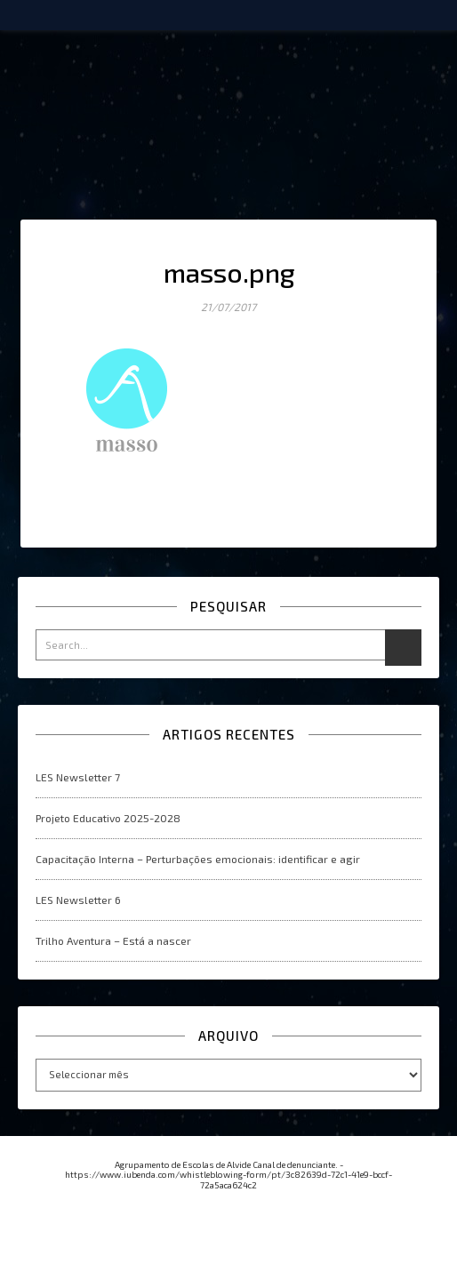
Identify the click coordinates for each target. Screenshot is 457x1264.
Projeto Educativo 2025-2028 (108, 818)
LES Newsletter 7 (78, 777)
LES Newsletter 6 (78, 899)
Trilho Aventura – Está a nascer (113, 940)
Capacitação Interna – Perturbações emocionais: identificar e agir (198, 858)
